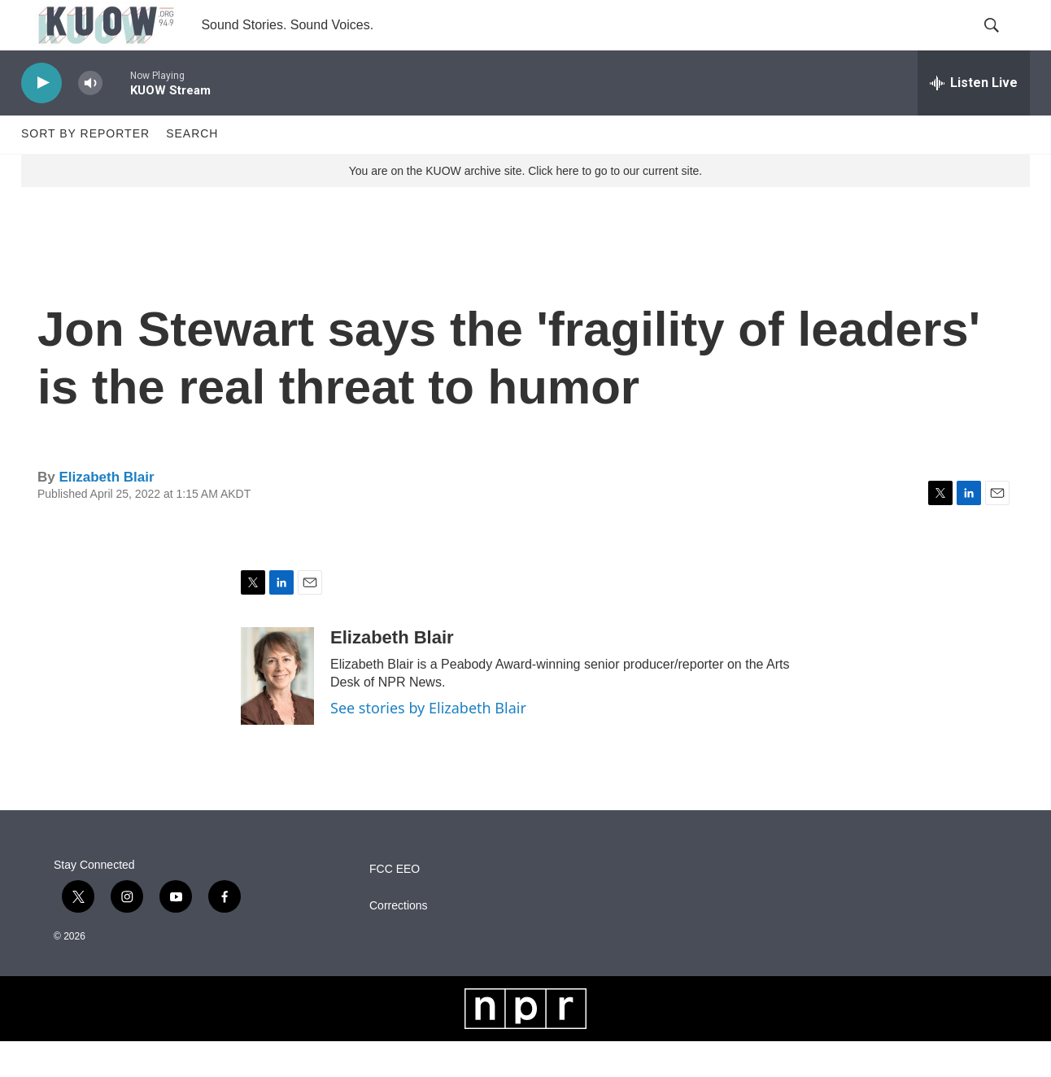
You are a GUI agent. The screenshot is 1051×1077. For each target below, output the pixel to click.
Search (192, 169)
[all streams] (974, 117)
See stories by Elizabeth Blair (428, 743)
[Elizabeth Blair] (277, 712)
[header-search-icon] (1003, 43)
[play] (41, 118)
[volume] (90, 118)
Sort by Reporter (85, 169)
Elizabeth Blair (106, 512)
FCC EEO (394, 905)
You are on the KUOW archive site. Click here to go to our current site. (525, 205)
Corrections (398, 941)
